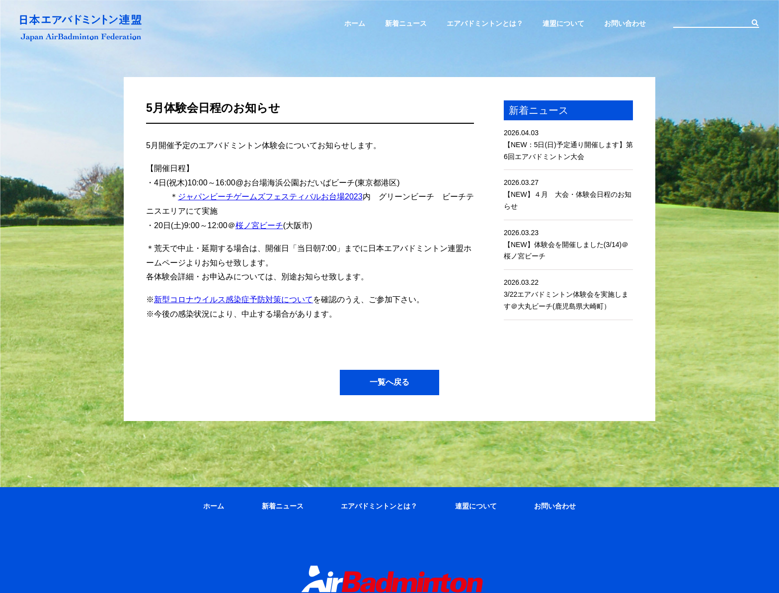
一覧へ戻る (389, 382)
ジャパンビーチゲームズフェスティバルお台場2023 (270, 196)
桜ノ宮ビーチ (259, 225)
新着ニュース (406, 23)
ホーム (354, 23)
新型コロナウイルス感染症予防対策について (233, 299)
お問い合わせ (625, 23)
